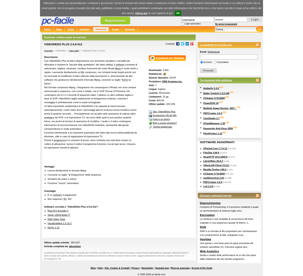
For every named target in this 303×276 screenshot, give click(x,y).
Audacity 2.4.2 (211, 88)
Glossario (130, 29)
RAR (203, 227)
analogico (49, 117)
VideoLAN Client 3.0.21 (216, 165)
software (120, 64)
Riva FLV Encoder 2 (58, 210)
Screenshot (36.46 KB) (165, 115)
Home (47, 29)
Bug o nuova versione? (165, 123)
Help (100, 268)
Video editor (74, 51)
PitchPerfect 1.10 (212, 133)
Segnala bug (162, 268)
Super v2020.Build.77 (59, 215)
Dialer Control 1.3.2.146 (216, 93)
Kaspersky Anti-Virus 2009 (218, 128)
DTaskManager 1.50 (214, 123)
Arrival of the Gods (201, 268)
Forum (115, 29)
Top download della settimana (216, 80)
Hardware (85, 29)
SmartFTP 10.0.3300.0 (215, 157)
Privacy (136, 268)
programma (60, 140)
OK (178, 13)
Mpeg (118, 68)
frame (125, 80)
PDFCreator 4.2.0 (212, 113)
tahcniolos (75, 246)
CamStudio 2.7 (211, 118)
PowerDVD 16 (211, 103)
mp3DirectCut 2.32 (213, 178)
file (82, 72)
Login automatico (193, 24)
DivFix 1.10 (53, 227)
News (59, 29)
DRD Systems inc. (172, 81)
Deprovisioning (210, 203)
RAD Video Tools (56, 219)
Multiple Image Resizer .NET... (219, 108)
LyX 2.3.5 (208, 186)
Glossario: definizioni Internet (215, 195)
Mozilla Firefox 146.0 (214, 169)
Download (101, 29)
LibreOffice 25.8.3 (213, 161)
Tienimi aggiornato (162, 126)
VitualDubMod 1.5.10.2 (60, 223)
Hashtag (205, 239)
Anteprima (213, 52)
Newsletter (147, 268)
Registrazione (115, 20)
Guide (71, 29)
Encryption (207, 215)
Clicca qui (141, 13)
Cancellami (223, 62)
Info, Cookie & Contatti (117, 268)
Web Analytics (209, 251)
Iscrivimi (207, 62)
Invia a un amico (161, 119)
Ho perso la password (226, 24)
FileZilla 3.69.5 (211, 152)
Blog (93, 268)
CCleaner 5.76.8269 (214, 98)
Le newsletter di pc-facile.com (216, 45)
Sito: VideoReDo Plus (164, 111)
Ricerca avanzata (180, 268)
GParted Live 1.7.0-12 (215, 148)
